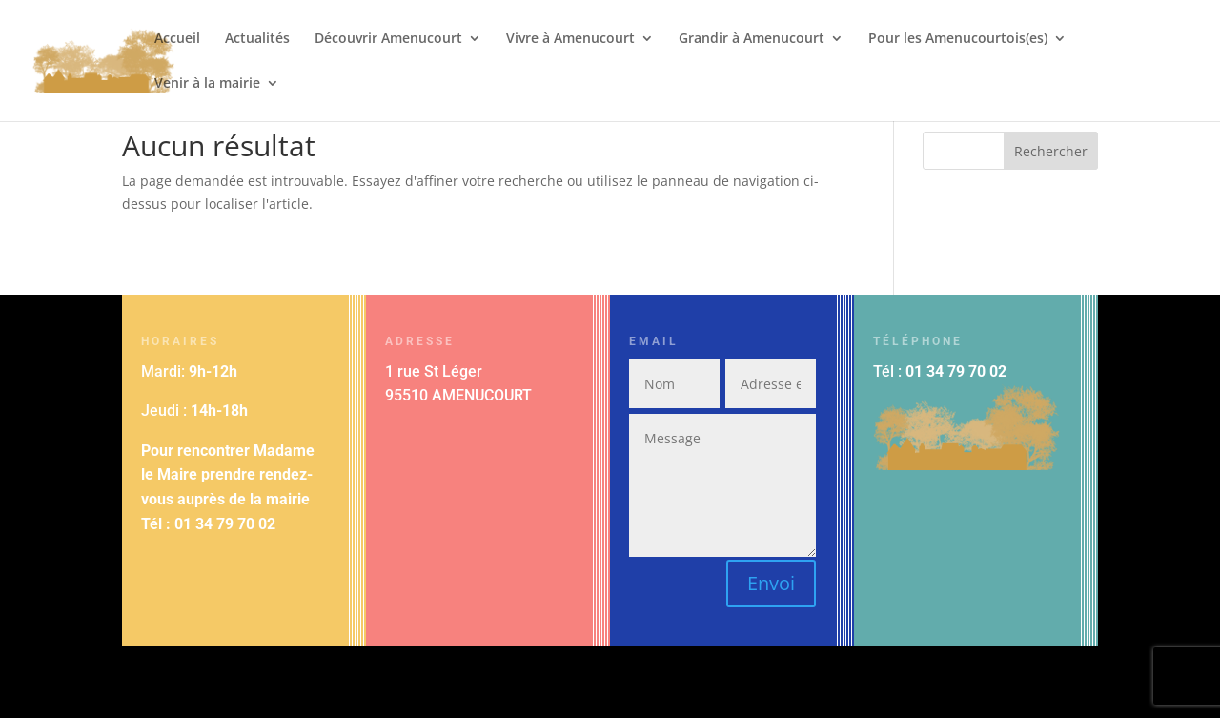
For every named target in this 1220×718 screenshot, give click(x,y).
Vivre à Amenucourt (570, 39)
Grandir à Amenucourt (751, 39)
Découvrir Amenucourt (388, 39)
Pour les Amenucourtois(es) (957, 39)
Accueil (177, 39)
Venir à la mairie (207, 84)
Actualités (257, 39)
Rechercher (1051, 151)
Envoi (771, 583)
